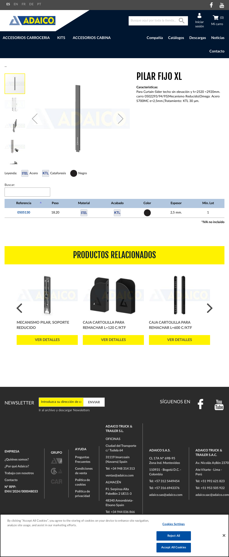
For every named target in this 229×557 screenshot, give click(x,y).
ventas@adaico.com (120, 475)
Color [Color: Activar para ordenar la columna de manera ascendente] (147, 203)
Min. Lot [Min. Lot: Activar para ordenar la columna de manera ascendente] (208, 203)
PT (39, 4)
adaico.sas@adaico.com (165, 495)
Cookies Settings (173, 524)
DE (31, 4)
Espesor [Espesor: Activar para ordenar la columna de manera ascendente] (176, 203)
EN (16, 4)
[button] (35, 118)
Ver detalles (47, 340)
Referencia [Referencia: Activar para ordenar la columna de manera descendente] (23, 203)
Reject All (173, 535)
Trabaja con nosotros (19, 473)
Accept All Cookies (173, 547)
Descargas (197, 38)
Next (210, 308)
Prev (19, 308)
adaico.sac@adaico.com (212, 495)
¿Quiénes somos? (17, 459)
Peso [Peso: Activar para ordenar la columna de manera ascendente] (55, 203)
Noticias (217, 38)
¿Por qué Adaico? (17, 466)
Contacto (216, 51)
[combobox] (158, 21)
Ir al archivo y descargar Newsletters (64, 410)
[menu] (64, 38)
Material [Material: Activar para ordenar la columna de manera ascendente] (84, 203)
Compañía (155, 38)
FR (24, 4)
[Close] (224, 536)
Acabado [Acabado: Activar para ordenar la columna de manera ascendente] (117, 203)
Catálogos (176, 38)
